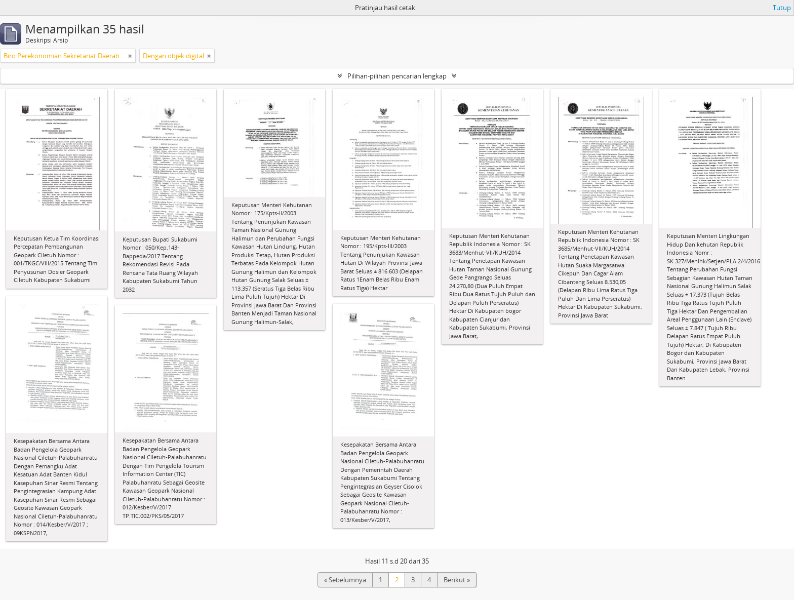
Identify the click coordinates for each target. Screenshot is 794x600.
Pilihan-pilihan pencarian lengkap (397, 76)
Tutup (782, 7)
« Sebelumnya (345, 579)
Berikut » (457, 579)
